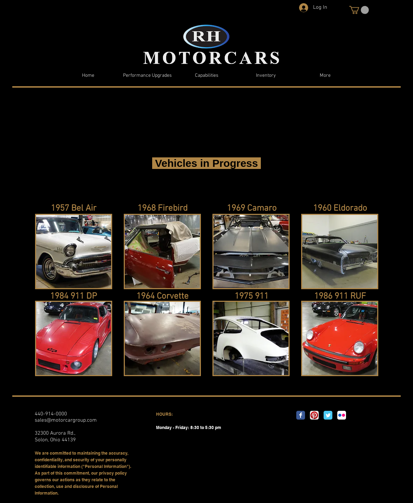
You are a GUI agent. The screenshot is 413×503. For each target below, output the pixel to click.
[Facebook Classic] (300, 415)
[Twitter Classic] (328, 415)
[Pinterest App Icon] (314, 415)
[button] (359, 10)
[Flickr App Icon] (341, 415)
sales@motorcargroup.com (66, 420)
